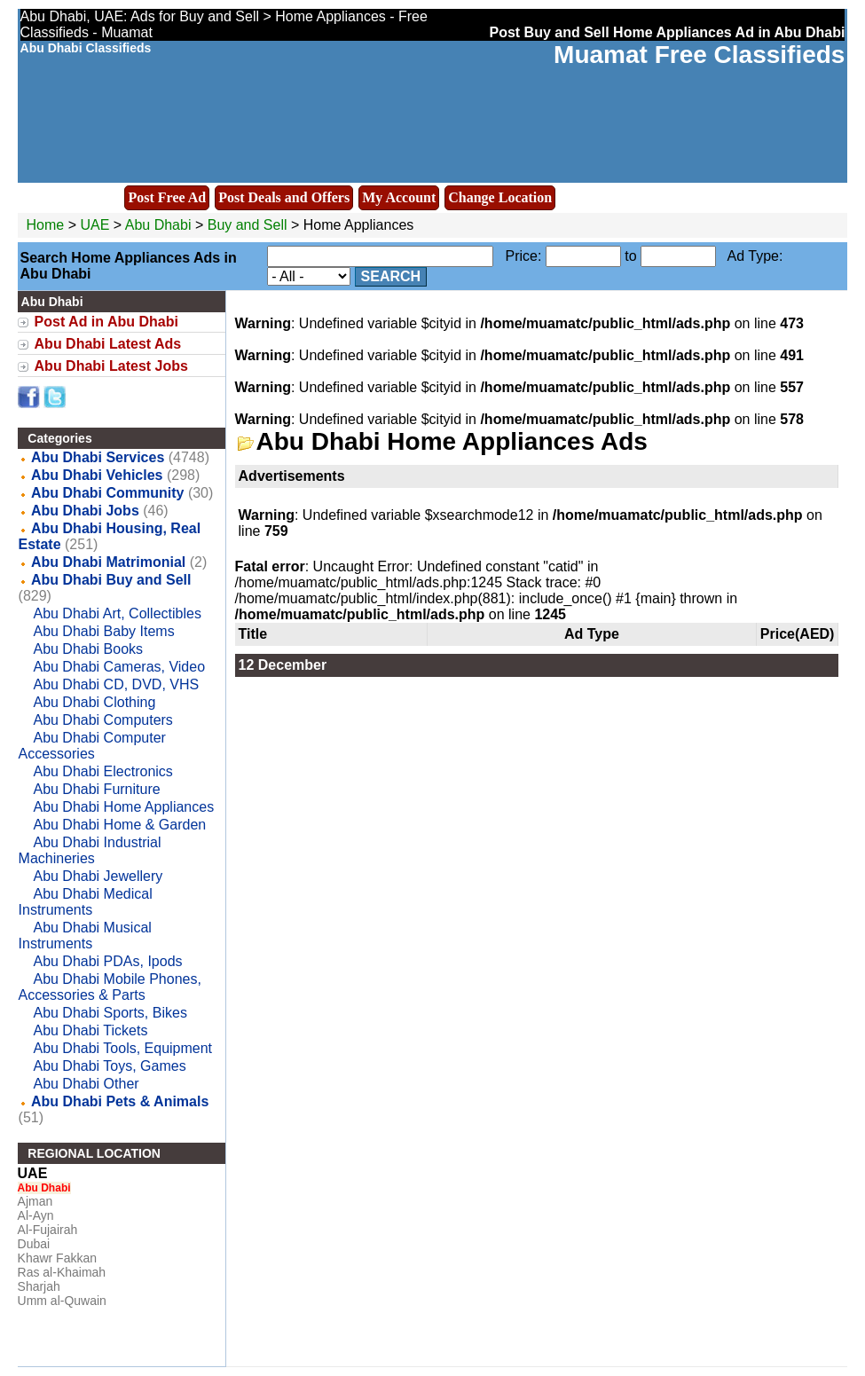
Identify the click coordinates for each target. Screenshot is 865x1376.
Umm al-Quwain (62, 1300)
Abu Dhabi (160, 224)
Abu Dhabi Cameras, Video (119, 666)
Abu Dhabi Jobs (85, 510)
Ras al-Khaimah (62, 1272)
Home (46, 224)
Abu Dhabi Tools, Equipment (122, 1048)
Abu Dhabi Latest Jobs (111, 365)
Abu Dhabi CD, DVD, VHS (116, 684)
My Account (399, 197)
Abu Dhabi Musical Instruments (85, 935)
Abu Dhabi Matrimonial (108, 562)
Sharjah (39, 1286)
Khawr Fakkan (57, 1258)
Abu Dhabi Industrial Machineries (90, 850)
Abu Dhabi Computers (102, 719)
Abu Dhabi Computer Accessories (92, 745)
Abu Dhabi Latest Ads (108, 343)
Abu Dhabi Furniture (96, 789)
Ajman (35, 1201)
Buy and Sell (247, 224)
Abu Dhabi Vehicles (96, 475)
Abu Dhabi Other (85, 1083)
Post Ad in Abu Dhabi (106, 321)
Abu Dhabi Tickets (90, 1030)
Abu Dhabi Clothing (94, 702)
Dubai (34, 1244)
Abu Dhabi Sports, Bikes (109, 1012)
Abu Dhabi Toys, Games (109, 1065)
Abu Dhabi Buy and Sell (111, 579)
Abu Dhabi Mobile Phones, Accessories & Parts (110, 987)
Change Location (500, 197)
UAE (94, 224)
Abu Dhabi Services (97, 457)
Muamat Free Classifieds (699, 54)
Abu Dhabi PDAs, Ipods (107, 961)
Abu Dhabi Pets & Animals (119, 1101)
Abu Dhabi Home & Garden (119, 824)
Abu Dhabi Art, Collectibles (117, 613)
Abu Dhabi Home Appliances (123, 806)
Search (391, 276)
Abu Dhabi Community (107, 492)
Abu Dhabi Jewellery (97, 876)
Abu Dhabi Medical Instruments (86, 901)
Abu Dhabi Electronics (102, 771)
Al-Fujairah (48, 1230)
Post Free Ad (167, 197)
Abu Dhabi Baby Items (103, 631)
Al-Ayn (36, 1215)
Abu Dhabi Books (88, 649)
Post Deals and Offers (284, 197)
